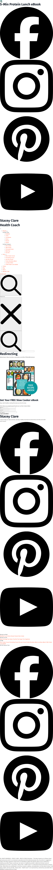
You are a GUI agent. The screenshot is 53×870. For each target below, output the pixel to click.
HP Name (2, 412)
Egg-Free (7, 639)
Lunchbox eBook (42, 642)
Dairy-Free (2, 639)
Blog (4, 268)
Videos (4, 266)
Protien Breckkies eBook (32, 642)
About (4, 269)
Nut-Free (17, 639)
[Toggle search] (11, 285)
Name (1, 407)
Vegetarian (27, 639)
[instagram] (26, 527)
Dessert (13, 636)
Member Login (6, 271)
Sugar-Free (22, 639)
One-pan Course (22, 642)
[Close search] (11, 314)
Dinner (9, 636)
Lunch (6, 636)
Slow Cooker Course (5, 642)
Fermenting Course (14, 642)
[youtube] (26, 633)
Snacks (16, 636)
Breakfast (2, 636)
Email (1, 410)
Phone (1, 409)
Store (4, 254)
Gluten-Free (12, 639)
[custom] (26, 59)
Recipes (5, 230)
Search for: (2, 296)
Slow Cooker (21, 636)
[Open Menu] (0, 228)
